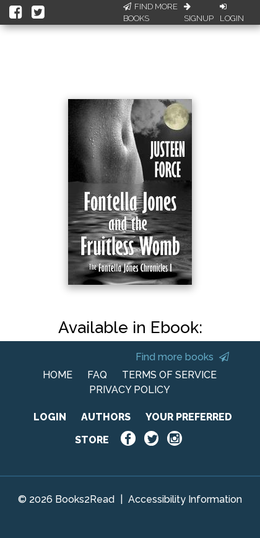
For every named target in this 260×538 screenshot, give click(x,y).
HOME (57, 375)
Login (232, 13)
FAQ (97, 375)
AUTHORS (106, 417)
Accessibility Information (185, 499)
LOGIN (49, 417)
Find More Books (150, 13)
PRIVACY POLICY (129, 390)
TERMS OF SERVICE (169, 375)
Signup (199, 13)
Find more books (182, 357)
